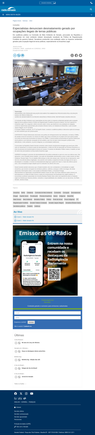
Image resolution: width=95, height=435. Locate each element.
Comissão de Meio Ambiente (43, 192)
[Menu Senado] (3, 3)
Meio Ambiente (27, 199)
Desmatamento (75, 192)
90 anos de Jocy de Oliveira (31, 342)
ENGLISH (17, 402)
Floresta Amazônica (46, 196)
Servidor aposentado (20, 417)
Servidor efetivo (19, 411)
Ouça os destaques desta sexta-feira (33, 351)
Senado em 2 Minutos (20, 348)
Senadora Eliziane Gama (73, 203)
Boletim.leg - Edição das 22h (31, 359)
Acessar (31, 322)
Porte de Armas (57, 199)
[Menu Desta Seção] (47, 14)
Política (49, 199)
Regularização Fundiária (20, 203)
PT (77, 199)
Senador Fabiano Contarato (38, 203)
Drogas (15, 196)
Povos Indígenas (69, 199)
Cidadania (30, 192)
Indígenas (62, 196)
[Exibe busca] (91, 9)
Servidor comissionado (21, 414)
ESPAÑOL (24, 402)
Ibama (55, 196)
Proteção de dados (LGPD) (22, 424)
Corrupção (66, 192)
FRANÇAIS (32, 402)
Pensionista (17, 419)
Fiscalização (34, 196)
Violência (37, 206)
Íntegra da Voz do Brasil (29, 368)
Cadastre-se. (28, 326)
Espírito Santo (24, 196)
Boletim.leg (17, 356)
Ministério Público (39, 199)
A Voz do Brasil (18, 365)
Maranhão (70, 196)
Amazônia (16, 192)
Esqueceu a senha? (20, 322)
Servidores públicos (19, 206)
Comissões (57, 192)
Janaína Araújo (17, 46)
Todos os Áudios (20, 383)
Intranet (17, 407)
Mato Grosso (17, 199)
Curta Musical (18, 339)
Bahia (23, 192)
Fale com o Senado (21, 427)
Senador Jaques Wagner (56, 203)
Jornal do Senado (27, 376)
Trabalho (29, 206)
